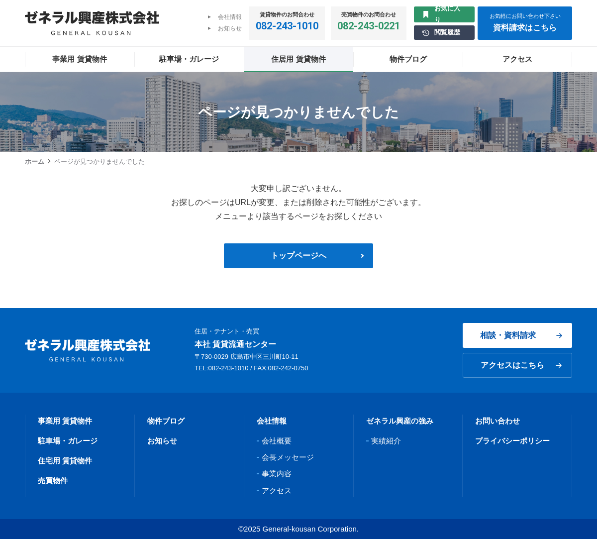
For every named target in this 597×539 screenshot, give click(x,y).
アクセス (277, 490)
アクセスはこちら (521, 365)
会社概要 (277, 440)
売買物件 (53, 480)
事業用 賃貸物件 (65, 421)
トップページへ (298, 255)
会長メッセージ (288, 457)
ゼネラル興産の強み (399, 421)
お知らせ (230, 28)
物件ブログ (166, 421)
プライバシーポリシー (512, 440)
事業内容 (277, 473)
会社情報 (230, 16)
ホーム (34, 161)
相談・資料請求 (521, 335)
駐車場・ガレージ (68, 440)
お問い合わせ (497, 421)
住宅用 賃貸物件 (65, 460)
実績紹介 (386, 440)
